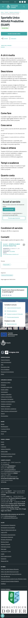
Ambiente (3, 385)
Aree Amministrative (6, 362)
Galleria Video (4, 451)
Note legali (3, 549)
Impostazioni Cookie (6, 551)
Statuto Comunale (5, 544)
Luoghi (2, 444)
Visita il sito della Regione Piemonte (10, 569)
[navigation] (3, 6)
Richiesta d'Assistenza (6, 539)
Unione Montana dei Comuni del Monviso (11, 574)
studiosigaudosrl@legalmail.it (10, 518)
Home (2, 12)
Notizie (2, 424)
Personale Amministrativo (7, 372)
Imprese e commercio (14, 12)
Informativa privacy (5, 547)
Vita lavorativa (4, 416)
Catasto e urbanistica (6, 394)
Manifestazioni (4, 426)
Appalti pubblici (4, 390)
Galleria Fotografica (5, 449)
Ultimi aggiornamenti (6, 556)
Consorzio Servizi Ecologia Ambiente (10, 581)
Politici (2, 374)
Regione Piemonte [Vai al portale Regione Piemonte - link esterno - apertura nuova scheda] (5, 1)
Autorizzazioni (4, 392)
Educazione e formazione (7, 399)
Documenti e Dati (5, 367)
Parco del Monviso (5, 576)
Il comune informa (5, 429)
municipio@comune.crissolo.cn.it (12, 471)
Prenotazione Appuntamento (8, 535)
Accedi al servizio (8, 209)
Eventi (2, 442)
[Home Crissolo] (13, 7)
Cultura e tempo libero (6, 397)
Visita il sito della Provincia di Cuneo (10, 572)
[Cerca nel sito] (24, 6)
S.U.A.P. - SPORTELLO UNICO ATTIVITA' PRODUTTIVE (11, 245)
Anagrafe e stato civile (6, 387)
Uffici (2, 365)
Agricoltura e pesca (5, 382)
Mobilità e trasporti (5, 406)
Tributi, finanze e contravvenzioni (9, 411)
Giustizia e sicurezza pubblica (8, 401)
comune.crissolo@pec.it (10, 469)
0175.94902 (12, 251)
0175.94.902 (6, 464)
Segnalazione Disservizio (7, 537)
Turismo (3, 413)
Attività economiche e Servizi (8, 454)
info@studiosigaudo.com (10, 516)
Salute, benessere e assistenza (8, 409)
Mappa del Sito (4, 561)
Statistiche (3, 559)
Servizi (6, 12)
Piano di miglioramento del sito (8, 530)
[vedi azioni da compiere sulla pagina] (12, 38)
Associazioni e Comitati (6, 456)
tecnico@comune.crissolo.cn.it (11, 254)
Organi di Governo (5, 360)
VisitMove (3, 584)
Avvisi (2, 434)
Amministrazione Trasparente (8, 525)
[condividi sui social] (4, 38)
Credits (2, 554)
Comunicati (3, 431)
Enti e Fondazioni (5, 369)
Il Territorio (3, 447)
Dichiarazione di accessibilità (8, 527)
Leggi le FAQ (4, 532)
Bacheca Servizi (5, 542)
